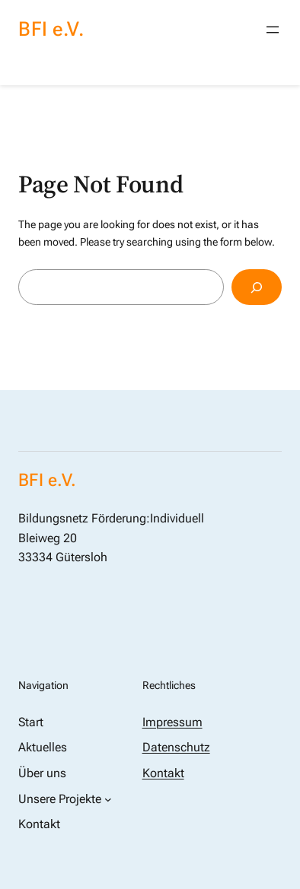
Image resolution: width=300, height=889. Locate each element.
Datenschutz (176, 747)
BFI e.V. (51, 28)
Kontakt (163, 773)
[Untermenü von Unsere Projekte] (108, 799)
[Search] (256, 287)
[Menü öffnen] (272, 30)
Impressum (172, 722)
